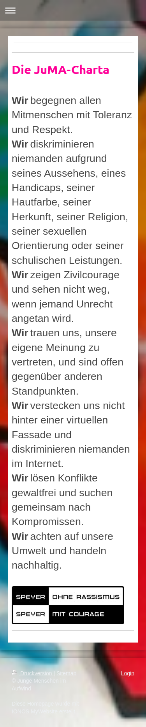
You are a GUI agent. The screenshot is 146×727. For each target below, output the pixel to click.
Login (127, 673)
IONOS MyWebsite (35, 711)
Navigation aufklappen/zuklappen (73, 10)
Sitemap (66, 673)
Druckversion (32, 673)
